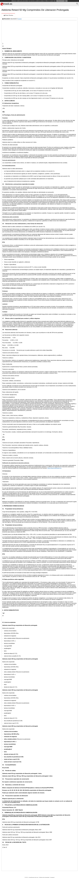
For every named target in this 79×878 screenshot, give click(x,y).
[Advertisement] (39, 31)
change (20, 18)
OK (66, 1)
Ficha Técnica (8, 15)
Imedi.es (6, 4)
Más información (60, 1)
